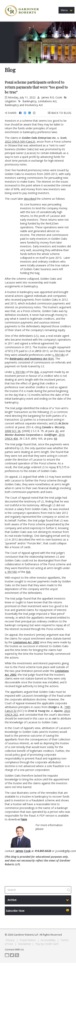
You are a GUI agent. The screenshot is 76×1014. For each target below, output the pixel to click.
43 (56, 431)
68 (55, 438)
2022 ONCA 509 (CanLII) (20, 141)
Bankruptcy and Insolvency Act (24, 105)
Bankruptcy (29, 101)
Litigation (10, 101)
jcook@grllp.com (65, 851)
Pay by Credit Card (46, 944)
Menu (66, 10)
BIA (51, 358)
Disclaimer (24, 944)
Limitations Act (47, 101)
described (30, 198)
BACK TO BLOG (59, 113)
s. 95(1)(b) (58, 355)
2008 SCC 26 (13, 431)
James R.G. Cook (51, 97)
